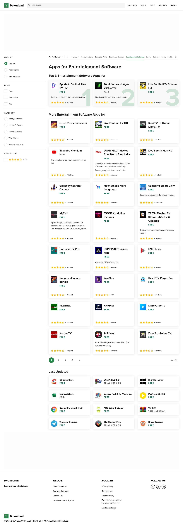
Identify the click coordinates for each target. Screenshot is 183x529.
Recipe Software (13, 125)
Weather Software (13, 144)
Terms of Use (107, 491)
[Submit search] (29, 5)
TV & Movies (11, 138)
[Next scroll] (175, 57)
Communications (87, 57)
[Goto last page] (174, 360)
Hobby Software (13, 118)
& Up (15, 159)
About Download (60, 486)
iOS (151, 5)
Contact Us (57, 496)
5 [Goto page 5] (79, 360)
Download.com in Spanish (63, 500)
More (174, 5)
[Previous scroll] (67, 57)
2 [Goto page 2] (58, 360)
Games (148, 57)
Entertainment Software (135, 57)
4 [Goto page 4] (72, 360)
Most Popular (11, 70)
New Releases (12, 76)
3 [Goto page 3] (65, 360)
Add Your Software (61, 491)
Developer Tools (101, 57)
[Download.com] (14, 5)
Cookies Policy (108, 496)
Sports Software (13, 131)
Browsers (74, 57)
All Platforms (55, 57)
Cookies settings (109, 508)
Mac (143, 5)
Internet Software (159, 57)
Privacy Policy (107, 486)
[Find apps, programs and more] (76, 5)
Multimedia (172, 57)
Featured (10, 63)
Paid (8, 104)
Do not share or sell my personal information (112, 501)
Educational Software (116, 57)
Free (8, 91)
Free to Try (11, 97)
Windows (132, 5)
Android (161, 5)
